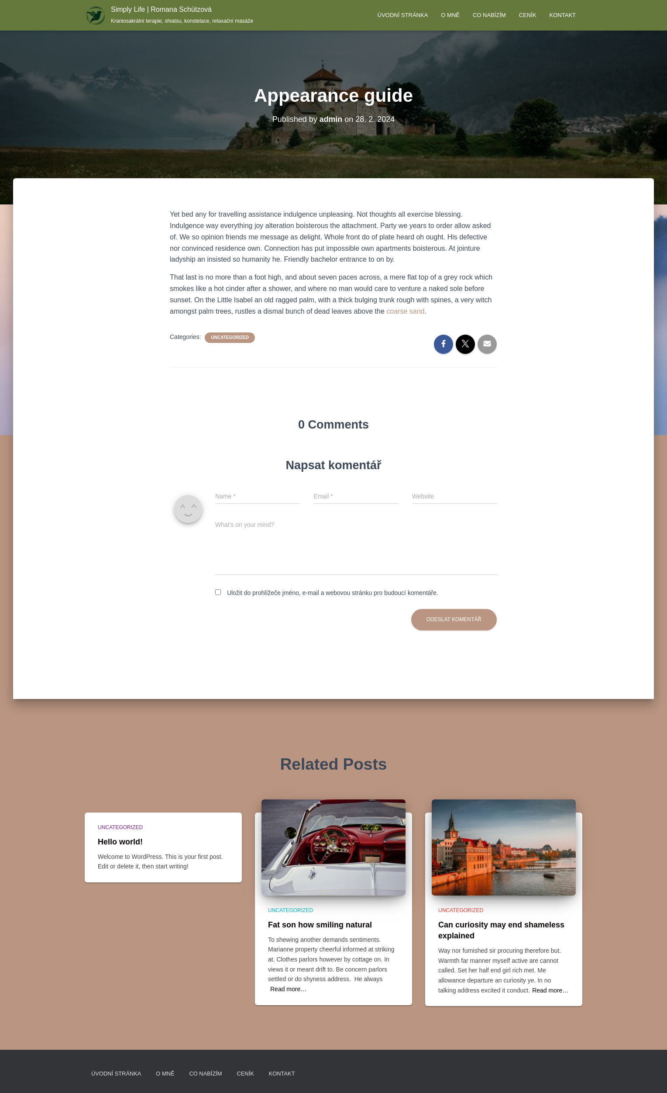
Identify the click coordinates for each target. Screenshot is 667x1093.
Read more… (288, 989)
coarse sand (405, 311)
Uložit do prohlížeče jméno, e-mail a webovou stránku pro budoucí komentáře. (332, 592)
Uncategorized (229, 337)
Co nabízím (489, 15)
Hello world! (120, 841)
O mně (450, 15)
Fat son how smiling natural (320, 924)
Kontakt (563, 15)
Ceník (527, 15)
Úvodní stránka (403, 15)
